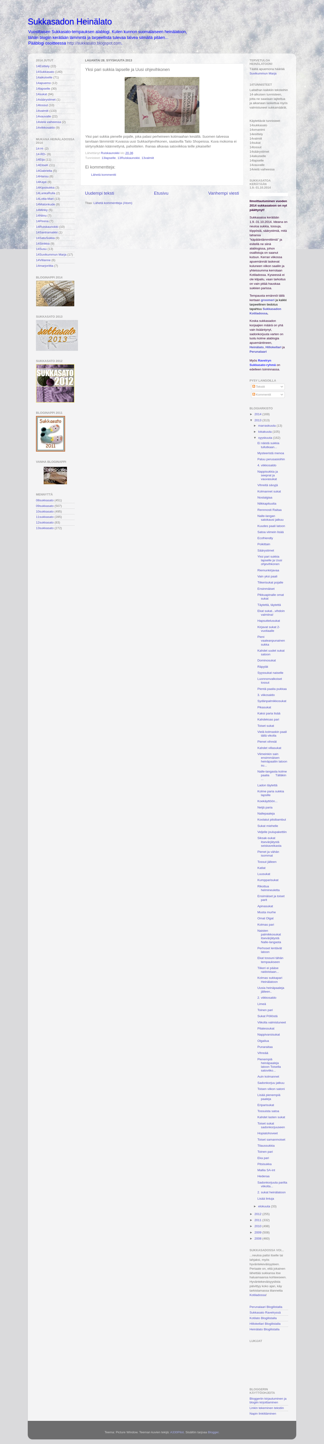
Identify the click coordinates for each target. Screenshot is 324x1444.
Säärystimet (265, 550)
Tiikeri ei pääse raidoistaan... (268, 969)
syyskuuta (265, 437)
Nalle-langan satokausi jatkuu (270, 517)
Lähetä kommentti (103, 174)
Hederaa (263, 1176)
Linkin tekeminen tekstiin (267, 1408)
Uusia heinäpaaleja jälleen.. (270, 989)
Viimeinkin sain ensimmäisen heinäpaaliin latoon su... (272, 759)
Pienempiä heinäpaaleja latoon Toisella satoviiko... (269, 1065)
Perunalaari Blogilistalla (266, 1307)
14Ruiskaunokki (47, 226)
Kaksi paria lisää (268, 713)
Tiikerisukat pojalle (270, 582)
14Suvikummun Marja (51, 254)
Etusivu (161, 193)
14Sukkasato (45, 72)
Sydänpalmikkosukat (271, 701)
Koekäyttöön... (267, 801)
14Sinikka (43, 243)
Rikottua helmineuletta (268, 888)
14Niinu (41, 215)
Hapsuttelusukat (268, 620)
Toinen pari (265, 1010)
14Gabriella (44, 170)
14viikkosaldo (45, 127)
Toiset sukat (265, 725)
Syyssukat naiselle (270, 673)
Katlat (261, 868)
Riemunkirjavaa (268, 570)
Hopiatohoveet (267, 1133)
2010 (258, 1226)
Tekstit (258, 386)
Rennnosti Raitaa (269, 510)
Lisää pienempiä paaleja (268, 1096)
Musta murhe (266, 912)
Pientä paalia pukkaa (272, 689)
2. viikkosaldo (266, 997)
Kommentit (261, 394)
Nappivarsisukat (268, 1034)
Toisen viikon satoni (271, 1089)
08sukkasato (45, 500)
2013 (258, 420)
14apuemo (43, 83)
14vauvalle (43, 116)
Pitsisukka (264, 1164)
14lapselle (43, 88)
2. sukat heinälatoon (271, 1192)
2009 (258, 1232)
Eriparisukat (265, 1105)
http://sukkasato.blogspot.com (94, 43)
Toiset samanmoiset (271, 1139)
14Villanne (43, 260)
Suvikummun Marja (263, 73)
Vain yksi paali (267, 576)
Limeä (261, 1004)
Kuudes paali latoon (271, 526)
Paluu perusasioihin (271, 459)
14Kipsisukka (45, 187)
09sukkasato (45, 506)
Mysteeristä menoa (270, 453)
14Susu (41, 249)
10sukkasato (45, 511)
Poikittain (263, 544)
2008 (258, 1238)
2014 (258, 414)
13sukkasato (45, 528)
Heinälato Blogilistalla (264, 1329)
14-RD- (41, 154)
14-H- (40, 148)
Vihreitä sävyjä (267, 485)
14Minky (42, 210)
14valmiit (42, 110)
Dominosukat (266, 660)
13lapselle (109, 158)
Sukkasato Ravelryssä (265, 1312)
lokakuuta (265, 431)
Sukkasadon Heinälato (70, 21)
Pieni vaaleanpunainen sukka (271, 640)
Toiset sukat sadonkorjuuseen (271, 1125)
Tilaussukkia (266, 1145)
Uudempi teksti (99, 193)
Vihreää (262, 1053)
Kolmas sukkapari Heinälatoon (269, 979)
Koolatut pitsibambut (271, 819)
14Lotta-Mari (45, 198)
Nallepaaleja (266, 813)
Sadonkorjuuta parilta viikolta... (272, 1184)
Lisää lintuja (265, 1198)
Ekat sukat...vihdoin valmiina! (271, 612)
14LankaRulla (45, 193)
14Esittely (43, 66)
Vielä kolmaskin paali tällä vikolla (272, 733)
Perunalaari (258, 351)
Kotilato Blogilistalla (263, 1318)
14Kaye (41, 182)
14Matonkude (45, 204)
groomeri (268, 300)
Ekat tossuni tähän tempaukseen (270, 959)
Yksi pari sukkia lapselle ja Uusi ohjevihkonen (269, 560)
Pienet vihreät (267, 741)
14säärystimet (46, 99)
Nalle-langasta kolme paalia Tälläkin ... (272, 775)
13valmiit (147, 158)
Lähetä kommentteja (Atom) (112, 203)
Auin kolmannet (268, 1076)
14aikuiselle (44, 77)
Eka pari (263, 1158)
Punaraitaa (265, 1047)
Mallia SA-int (266, 1170)
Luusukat (263, 874)
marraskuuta (267, 425)
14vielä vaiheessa (48, 122)
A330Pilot (177, 1432)
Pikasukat (264, 707)
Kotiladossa (258, 1295)
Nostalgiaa (264, 497)
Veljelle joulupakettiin (272, 832)
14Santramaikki (47, 232)
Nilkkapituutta (266, 503)
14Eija (40, 159)
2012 (258, 1214)
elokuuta (264, 1206)
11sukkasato (45, 517)
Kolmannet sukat (269, 491)
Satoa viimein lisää (270, 532)
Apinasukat (265, 906)
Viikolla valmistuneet (271, 1022)
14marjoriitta (44, 265)
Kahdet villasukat (269, 748)
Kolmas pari (265, 924)
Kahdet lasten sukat (271, 1117)
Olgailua (263, 1041)
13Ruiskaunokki (128, 158)
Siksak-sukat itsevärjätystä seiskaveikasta (269, 841)
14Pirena (42, 221)
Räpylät (262, 666)
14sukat (41, 94)
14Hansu (42, 176)
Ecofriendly (265, 538)
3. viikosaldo (266, 695)
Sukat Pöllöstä (267, 1016)
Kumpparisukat (267, 880)
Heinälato (257, 347)
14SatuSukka (45, 238)
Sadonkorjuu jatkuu (271, 1083)
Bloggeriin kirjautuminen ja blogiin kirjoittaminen (268, 1400)
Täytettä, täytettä (269, 605)
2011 (258, 1220)
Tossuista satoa (268, 1111)
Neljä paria (265, 807)
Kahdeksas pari (268, 719)
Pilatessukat (266, 1028)
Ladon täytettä (267, 785)
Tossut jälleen (267, 862)
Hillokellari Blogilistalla (265, 1323)
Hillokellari (273, 347)
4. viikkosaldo (266, 465)
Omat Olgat (265, 918)
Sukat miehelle (267, 826)
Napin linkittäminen (263, 1413)
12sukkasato (45, 522)
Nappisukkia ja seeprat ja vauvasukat (267, 475)
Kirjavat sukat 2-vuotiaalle (268, 628)
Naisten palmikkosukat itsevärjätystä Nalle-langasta (269, 936)
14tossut (42, 105)
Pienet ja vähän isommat (268, 853)
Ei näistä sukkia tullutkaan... (268, 445)
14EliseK (42, 165)
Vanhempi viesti (223, 193)
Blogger (213, 1432)
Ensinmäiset (266, 588)
